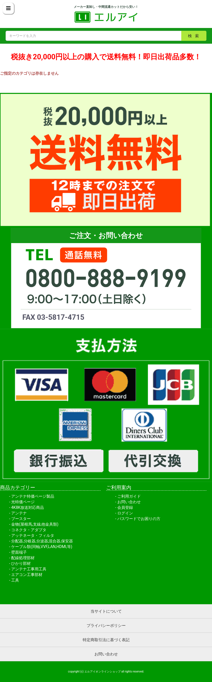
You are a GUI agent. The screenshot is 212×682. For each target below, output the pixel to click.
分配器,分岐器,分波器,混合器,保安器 (42, 541)
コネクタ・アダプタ (28, 530)
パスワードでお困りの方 (138, 518)
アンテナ (19, 513)
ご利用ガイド (129, 496)
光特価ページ (23, 502)
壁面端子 (19, 552)
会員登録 (125, 507)
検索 (195, 36)
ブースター (21, 518)
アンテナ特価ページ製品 (32, 496)
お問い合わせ (129, 502)
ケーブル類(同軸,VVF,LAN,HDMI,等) (41, 546)
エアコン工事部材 (26, 574)
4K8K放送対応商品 (27, 507)
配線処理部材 (23, 558)
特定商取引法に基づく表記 (106, 640)
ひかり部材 (21, 563)
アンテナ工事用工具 (28, 569)
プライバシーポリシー (106, 625)
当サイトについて (106, 611)
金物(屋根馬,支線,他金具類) (34, 524)
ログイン (125, 513)
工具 (15, 580)
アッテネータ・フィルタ (32, 535)
